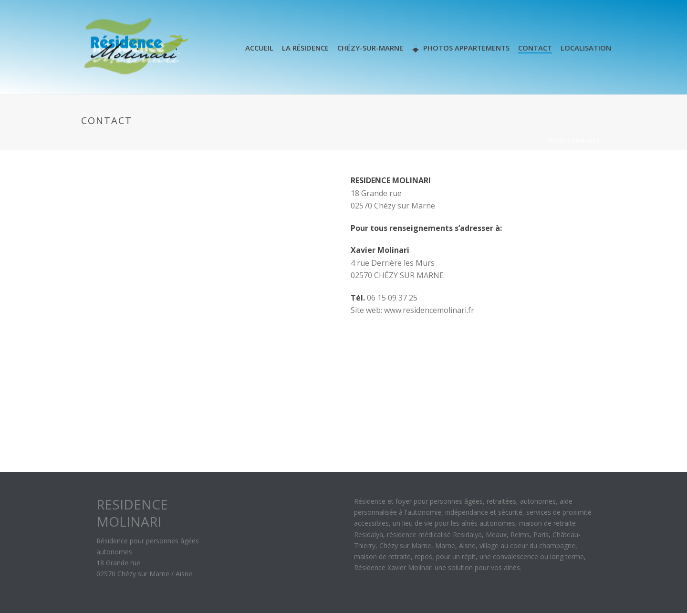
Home (557, 140)
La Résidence (305, 47)
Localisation (586, 47)
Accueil (259, 47)
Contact (535, 47)
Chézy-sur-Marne (370, 47)
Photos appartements (461, 47)
